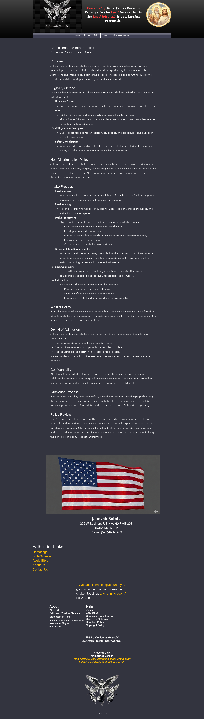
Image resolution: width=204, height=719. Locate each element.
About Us (39, 565)
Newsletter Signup (59, 623)
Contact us (92, 612)
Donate (89, 610)
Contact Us (40, 569)
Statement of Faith (60, 616)
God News (55, 626)
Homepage (40, 552)
